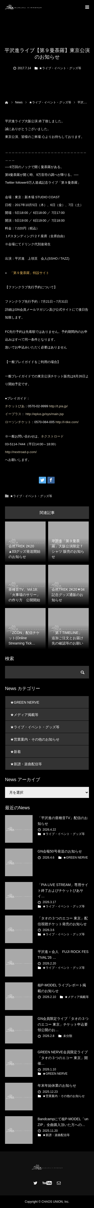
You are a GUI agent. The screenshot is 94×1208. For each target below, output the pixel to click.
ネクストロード (52, 436)
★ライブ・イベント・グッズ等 (60, 68)
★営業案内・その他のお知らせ (34, 739)
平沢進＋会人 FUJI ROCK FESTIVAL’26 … (63, 954)
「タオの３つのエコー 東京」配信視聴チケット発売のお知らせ (63, 921)
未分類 (67, 1036)
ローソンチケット (18, 422)
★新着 (15, 752)
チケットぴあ (15, 406)
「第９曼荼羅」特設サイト (29, 273)
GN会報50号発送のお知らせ (60, 851)
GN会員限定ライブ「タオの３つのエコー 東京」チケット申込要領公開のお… (63, 1024)
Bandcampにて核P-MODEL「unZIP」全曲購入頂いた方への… (63, 1121)
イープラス (13, 414)
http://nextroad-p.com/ (21, 452)
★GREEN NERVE (24, 702)
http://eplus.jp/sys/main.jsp (45, 414)
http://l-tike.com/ (67, 422)
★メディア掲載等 (24, 715)
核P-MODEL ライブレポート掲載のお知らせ (62, 988)
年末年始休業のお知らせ (57, 1085)
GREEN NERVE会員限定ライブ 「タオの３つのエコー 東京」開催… (63, 1057)
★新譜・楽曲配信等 (26, 764)
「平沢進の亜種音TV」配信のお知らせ (63, 820)
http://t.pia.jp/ (58, 406)
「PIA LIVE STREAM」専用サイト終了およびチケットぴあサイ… (63, 890)
